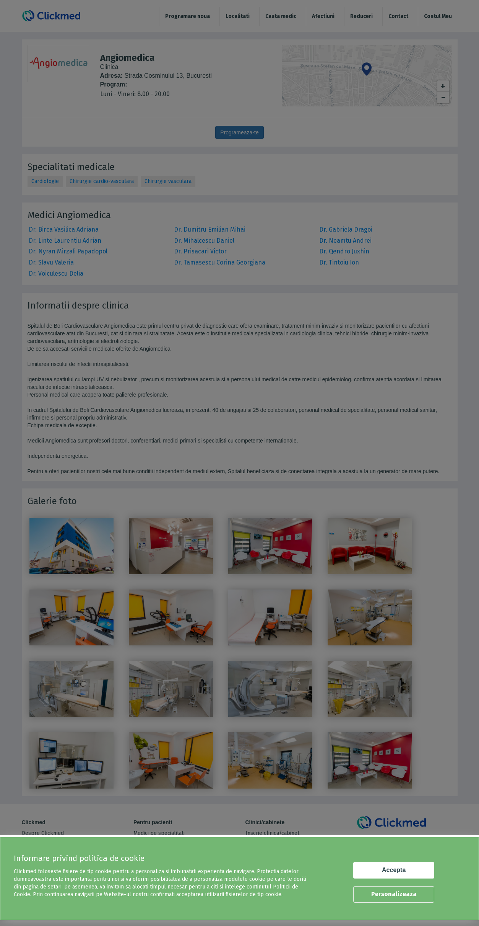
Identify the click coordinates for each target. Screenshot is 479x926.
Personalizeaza (394, 894)
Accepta (394, 870)
